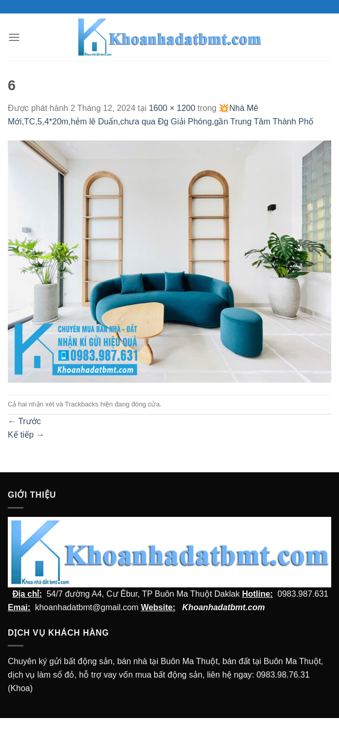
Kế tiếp (26, 434)
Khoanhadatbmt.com (223, 607)
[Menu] (14, 37)
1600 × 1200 (172, 108)
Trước (24, 421)
